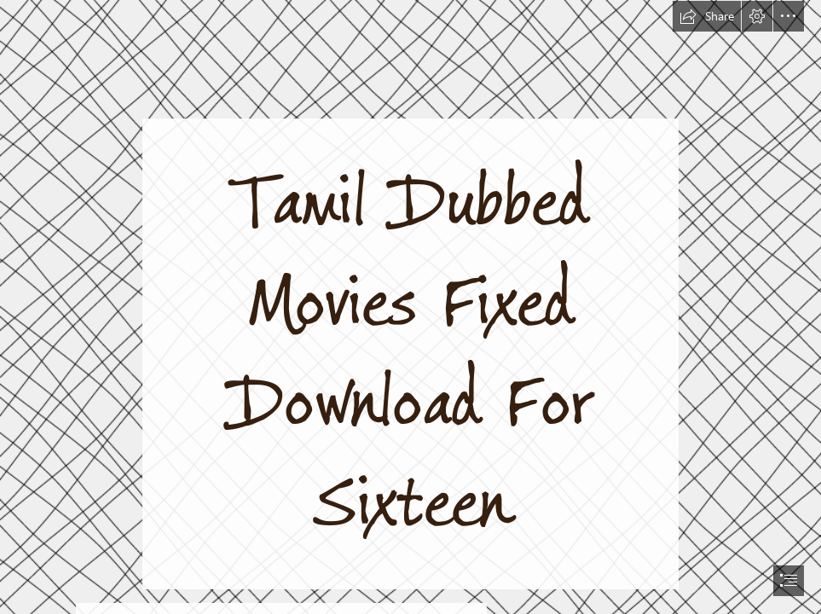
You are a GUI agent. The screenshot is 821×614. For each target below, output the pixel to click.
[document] (410, 307)
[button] (707, 16)
